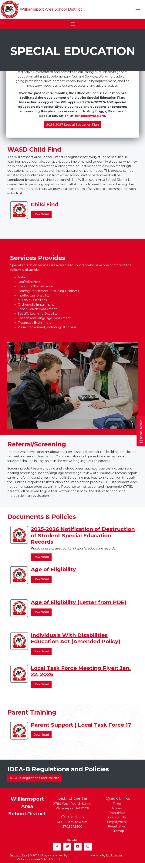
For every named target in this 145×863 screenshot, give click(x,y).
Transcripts (117, 813)
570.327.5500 (72, 826)
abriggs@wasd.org (89, 116)
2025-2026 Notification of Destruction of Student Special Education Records (83, 535)
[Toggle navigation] (138, 9)
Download (42, 215)
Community (117, 817)
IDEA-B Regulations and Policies (34, 778)
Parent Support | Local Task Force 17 (81, 725)
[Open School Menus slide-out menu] (141, 432)
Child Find (44, 204)
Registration (117, 826)
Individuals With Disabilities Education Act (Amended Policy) (75, 638)
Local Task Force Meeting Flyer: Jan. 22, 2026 (81, 671)
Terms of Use (18, 855)
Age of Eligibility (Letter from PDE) (78, 602)
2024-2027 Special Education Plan (72, 125)
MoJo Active (114, 855)
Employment (117, 822)
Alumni (117, 808)
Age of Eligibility (53, 569)
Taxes (117, 804)
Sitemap (118, 831)
